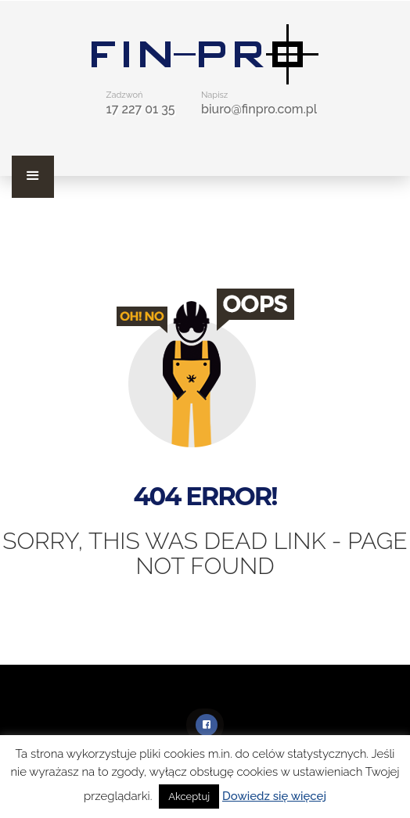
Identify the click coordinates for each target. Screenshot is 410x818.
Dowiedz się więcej (274, 796)
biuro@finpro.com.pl (259, 109)
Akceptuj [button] (189, 796)
